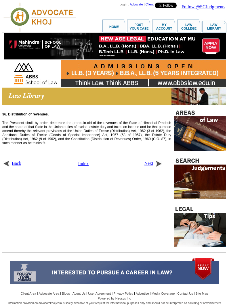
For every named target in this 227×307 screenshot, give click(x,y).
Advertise (142, 293)
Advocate (136, 4)
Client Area (28, 293)
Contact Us (185, 293)
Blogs (66, 293)
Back (12, 163)
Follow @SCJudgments (203, 6)
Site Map (202, 293)
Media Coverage (163, 293)
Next (153, 163)
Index (83, 163)
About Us (79, 293)
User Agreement (99, 293)
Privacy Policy (123, 293)
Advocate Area (49, 293)
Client (150, 4)
